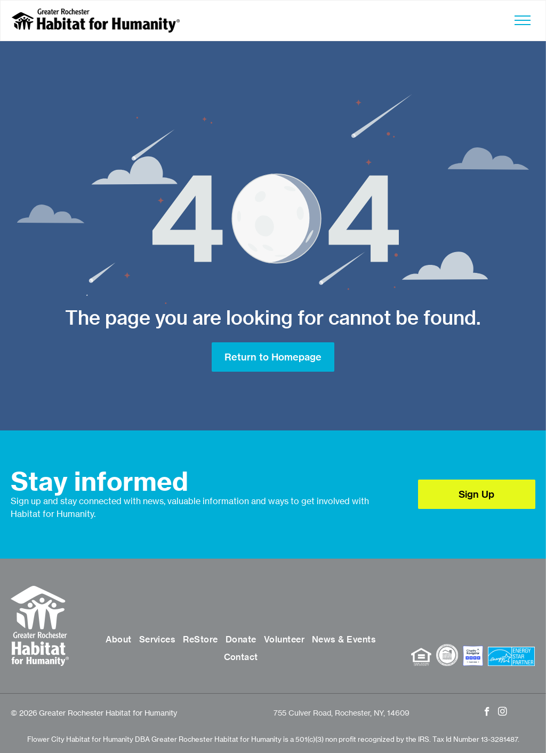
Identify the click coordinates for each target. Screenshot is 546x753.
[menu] (522, 20)
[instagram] (502, 713)
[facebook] (487, 713)
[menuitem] (118, 639)
